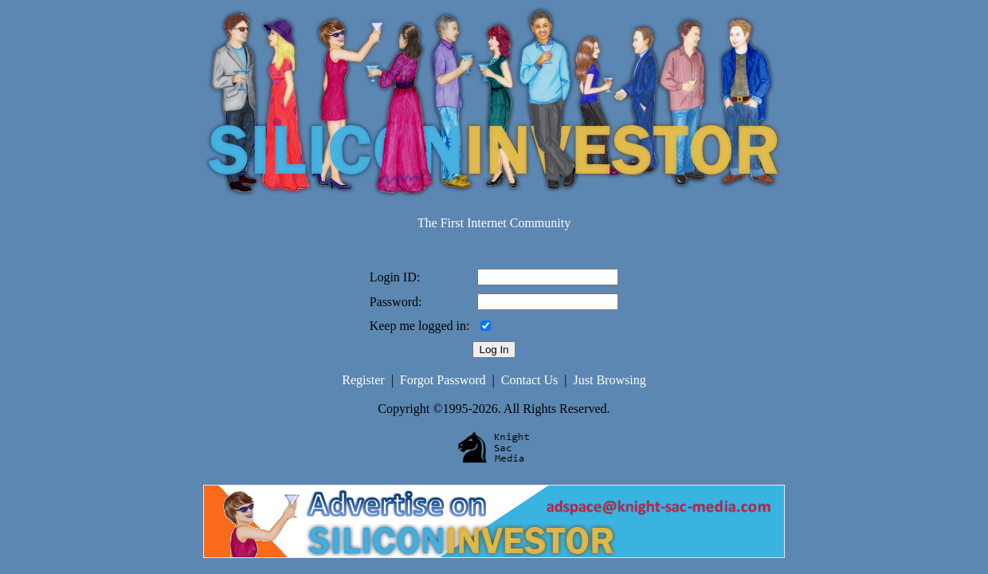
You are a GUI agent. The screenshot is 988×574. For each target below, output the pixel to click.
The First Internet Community (494, 223)
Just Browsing (610, 380)
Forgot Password (443, 380)
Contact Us (530, 380)
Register (363, 380)
